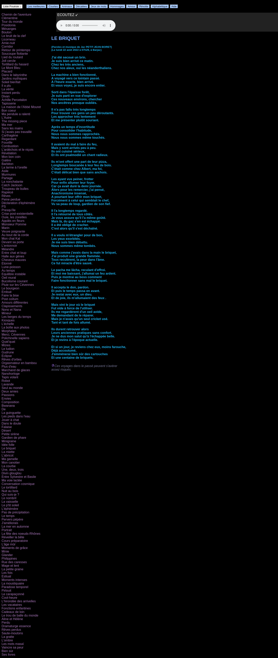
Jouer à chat (10, 420)
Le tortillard (9, 487)
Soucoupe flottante (15, 53)
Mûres (6, 345)
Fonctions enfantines (16, 608)
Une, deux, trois (13, 469)
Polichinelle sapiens (15, 338)
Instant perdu (11, 92)
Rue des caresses (14, 562)
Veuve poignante (13, 231)
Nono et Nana (11, 309)
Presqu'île (9, 210)
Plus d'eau (9, 366)
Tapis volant (10, 377)
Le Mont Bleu (11, 68)
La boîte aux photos (15, 327)
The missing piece (14, 121)
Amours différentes (15, 302)
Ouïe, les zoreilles (14, 217)
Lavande (8, 384)
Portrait (7, 530)
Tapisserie (9, 103)
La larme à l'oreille (14, 167)
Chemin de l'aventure (16, 14)
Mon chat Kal (11, 238)
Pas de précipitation (15, 512)
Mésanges (9, 28)
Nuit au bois (10, 491)
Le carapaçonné (13, 594)
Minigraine (9, 441)
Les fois (7, 572)
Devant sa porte (13, 242)
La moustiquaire (13, 583)
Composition (10, 402)
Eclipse (7, 356)
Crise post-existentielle (17, 213)
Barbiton (7, 164)
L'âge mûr (9, 544)
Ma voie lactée (12, 480)
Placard (7, 71)
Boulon (6, 32)
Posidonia (8, 25)
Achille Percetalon (14, 100)
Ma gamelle (10, 459)
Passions (8, 395)
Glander (7, 555)
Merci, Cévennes (13, 334)
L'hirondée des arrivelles (19, 601)
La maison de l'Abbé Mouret (21, 107)
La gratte (8, 636)
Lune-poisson (11, 267)
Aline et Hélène (12, 619)
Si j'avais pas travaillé (17, 132)
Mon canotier (11, 462)
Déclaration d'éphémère (18, 203)
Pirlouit (6, 590)
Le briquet (9, 448)
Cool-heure (9, 597)
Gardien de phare (14, 437)
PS (4, 206)
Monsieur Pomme (14, 224)
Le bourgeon (10, 288)
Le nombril (9, 498)
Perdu (6, 622)
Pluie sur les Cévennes (18, 284)
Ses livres (8, 654)
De (4, 409)
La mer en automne (15, 526)
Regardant (9, 139)
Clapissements (12, 306)
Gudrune (8, 352)
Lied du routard (12, 57)
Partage (7, 178)
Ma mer (7, 124)
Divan (6, 96)
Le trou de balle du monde (20, 615)
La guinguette (11, 412)
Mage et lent (10, 565)
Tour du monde (12, 21)
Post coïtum (10, 299)
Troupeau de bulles (15, 188)
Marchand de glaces (16, 370)
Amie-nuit (8, 43)
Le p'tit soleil (10, 505)
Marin (5, 228)
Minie (5, 551)
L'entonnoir (9, 245)
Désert (6, 430)
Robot (6, 380)
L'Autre (6, 117)
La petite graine (12, 569)
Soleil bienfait (11, 82)
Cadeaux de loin (13, 612)
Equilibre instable (14, 274)
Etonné (7, 263)
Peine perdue (11, 199)
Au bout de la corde (15, 235)
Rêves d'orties (12, 359)
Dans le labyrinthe (14, 75)
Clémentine (10, 18)
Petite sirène (10, 434)
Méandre (8, 249)
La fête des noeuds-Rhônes (21, 533)
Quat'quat (8, 341)
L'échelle (8, 324)
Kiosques (8, 320)
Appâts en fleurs (13, 220)
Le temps (8, 516)
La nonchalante (12, 181)
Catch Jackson (12, 185)
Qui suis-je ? (10, 494)
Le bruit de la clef (14, 36)
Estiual (6, 576)
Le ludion (8, 348)
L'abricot (7, 455)
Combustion (10, 146)
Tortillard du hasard (15, 64)
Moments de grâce (15, 548)
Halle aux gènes (13, 256)
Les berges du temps (16, 316)
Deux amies (10, 391)
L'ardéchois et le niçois (17, 149)
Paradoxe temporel (15, 587)
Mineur (6, 313)
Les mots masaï (13, 644)
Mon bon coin (11, 156)
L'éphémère (10, 508)
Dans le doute (11, 423)
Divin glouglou (12, 473)
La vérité (8, 89)
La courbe (9, 466)
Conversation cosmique (18, 484)
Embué (7, 292)
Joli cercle (9, 60)
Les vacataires (12, 604)
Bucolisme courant (15, 281)
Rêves (6, 196)
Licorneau (8, 39)
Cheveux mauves (14, 260)
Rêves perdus (11, 629)
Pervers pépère (12, 519)
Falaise (7, 427)
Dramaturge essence (16, 626)
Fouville (7, 142)
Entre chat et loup (14, 252)
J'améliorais (10, 523)
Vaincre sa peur (12, 647)
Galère (6, 160)
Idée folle (8, 444)
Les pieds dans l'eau (16, 416)
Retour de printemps (16, 50)
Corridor (7, 46)
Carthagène (10, 135)
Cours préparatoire (15, 540)
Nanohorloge (11, 373)
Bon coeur (9, 110)
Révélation (9, 153)
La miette (8, 452)
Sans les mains (12, 128)
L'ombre (7, 640)
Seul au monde (12, 388)
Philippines (9, 558)
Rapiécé (7, 192)
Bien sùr (7, 651)
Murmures (9, 174)
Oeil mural (9, 277)
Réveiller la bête (13, 537)
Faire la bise (10, 295)
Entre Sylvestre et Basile (19, 476)
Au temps (8, 270)
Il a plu (6, 85)
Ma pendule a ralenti (16, 114)
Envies (6, 398)
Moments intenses (14, 580)
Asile (5, 171)
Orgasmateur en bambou (19, 363)
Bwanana (8, 405)
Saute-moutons (12, 633)
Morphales (9, 331)
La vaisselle (10, 501)
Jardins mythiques (14, 78)
